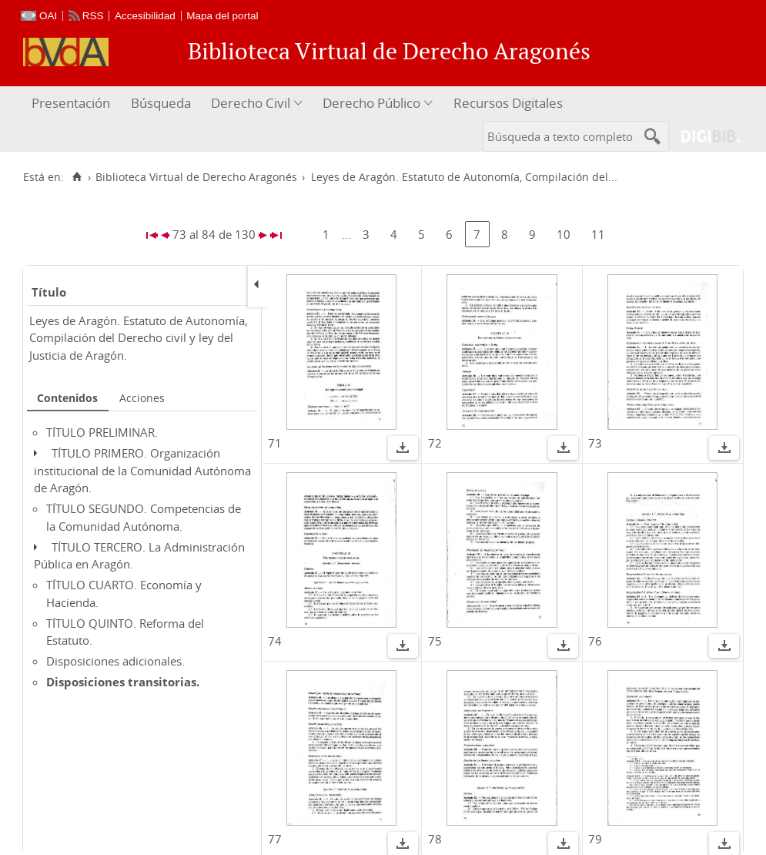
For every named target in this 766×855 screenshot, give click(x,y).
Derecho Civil (250, 103)
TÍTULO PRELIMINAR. (102, 432)
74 (275, 641)
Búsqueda (161, 103)
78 (435, 839)
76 (595, 641)
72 (435, 443)
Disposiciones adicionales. (115, 661)
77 (275, 839)
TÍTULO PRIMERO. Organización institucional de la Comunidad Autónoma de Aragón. (142, 470)
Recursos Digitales (508, 103)
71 (275, 443)
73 (595, 443)
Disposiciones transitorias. (122, 681)
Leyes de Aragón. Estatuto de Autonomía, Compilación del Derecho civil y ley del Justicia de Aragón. (138, 338)
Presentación (71, 103)
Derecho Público (371, 103)
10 (563, 234)
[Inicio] (76, 177)
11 (598, 234)
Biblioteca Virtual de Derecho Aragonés (196, 177)
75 (435, 641)
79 (595, 839)
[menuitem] (72, 103)
